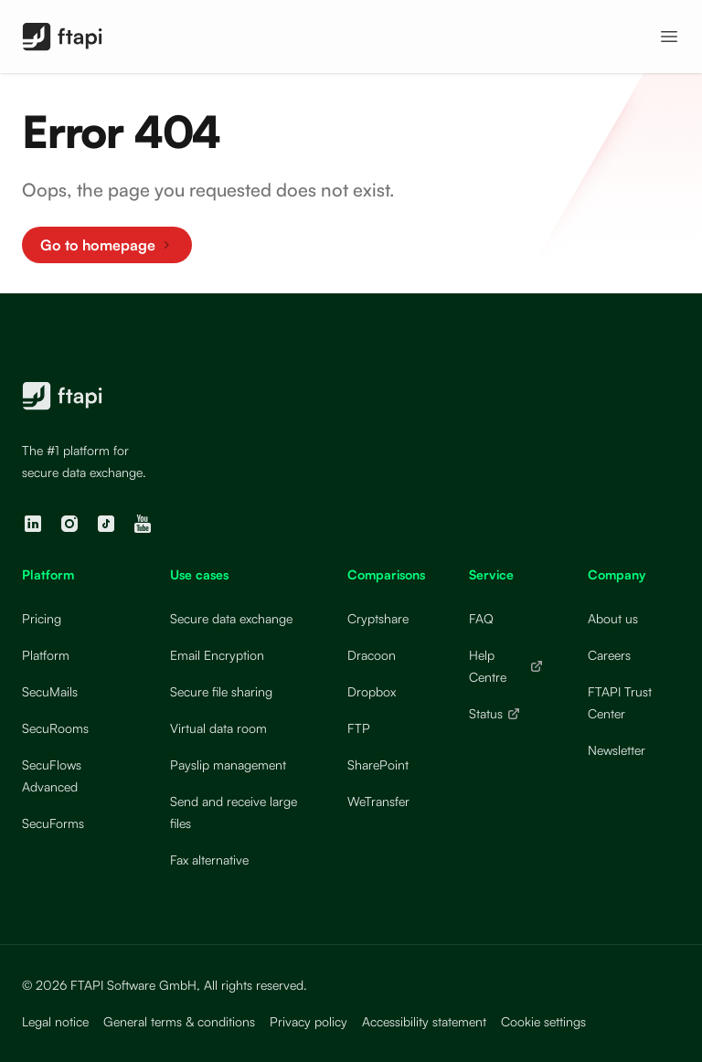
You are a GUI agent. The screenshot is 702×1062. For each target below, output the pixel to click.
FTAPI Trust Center (620, 702)
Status (495, 713)
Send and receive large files (233, 812)
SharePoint (378, 764)
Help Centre (506, 666)
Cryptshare (378, 618)
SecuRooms (55, 728)
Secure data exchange (231, 618)
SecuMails (50, 691)
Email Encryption (217, 655)
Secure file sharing (221, 691)
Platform (45, 655)
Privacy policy (308, 1021)
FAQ (481, 618)
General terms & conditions (179, 1021)
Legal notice (55, 1021)
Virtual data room (218, 728)
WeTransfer (378, 801)
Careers (609, 655)
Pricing (41, 618)
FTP (358, 728)
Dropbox (371, 691)
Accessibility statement (424, 1021)
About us (613, 618)
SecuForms (53, 823)
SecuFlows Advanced (51, 775)
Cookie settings (543, 1021)
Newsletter (616, 750)
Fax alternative (209, 859)
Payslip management (228, 764)
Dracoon (371, 655)
